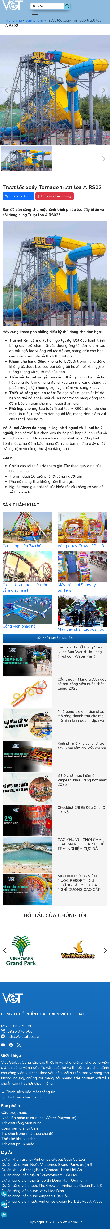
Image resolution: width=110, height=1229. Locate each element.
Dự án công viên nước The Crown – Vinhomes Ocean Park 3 (51, 1185)
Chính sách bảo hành (23, 1097)
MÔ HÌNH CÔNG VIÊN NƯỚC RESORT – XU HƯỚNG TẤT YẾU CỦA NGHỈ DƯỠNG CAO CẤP (79, 883)
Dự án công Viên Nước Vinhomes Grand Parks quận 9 (46, 1164)
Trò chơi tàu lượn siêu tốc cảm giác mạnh (25, 587)
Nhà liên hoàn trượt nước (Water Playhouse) (38, 1117)
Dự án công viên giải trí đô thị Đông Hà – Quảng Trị (44, 1180)
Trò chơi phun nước (17, 1144)
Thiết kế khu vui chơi (18, 1138)
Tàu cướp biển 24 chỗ (22, 546)
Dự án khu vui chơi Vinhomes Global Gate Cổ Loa (43, 1159)
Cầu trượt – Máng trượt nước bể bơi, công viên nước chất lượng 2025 (82, 684)
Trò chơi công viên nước (21, 1123)
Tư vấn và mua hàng (54, 196)
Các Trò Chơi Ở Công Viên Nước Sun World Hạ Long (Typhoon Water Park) (80, 652)
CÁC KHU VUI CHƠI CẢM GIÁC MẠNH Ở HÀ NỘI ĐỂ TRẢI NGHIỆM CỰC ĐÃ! (81, 844)
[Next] (104, 950)
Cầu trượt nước (14, 1112)
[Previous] (5, 950)
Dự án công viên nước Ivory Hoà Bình (32, 1190)
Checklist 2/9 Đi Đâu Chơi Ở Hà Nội (81, 810)
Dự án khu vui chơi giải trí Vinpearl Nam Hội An (41, 1169)
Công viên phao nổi (20, 626)
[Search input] (48, 6)
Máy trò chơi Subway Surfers (77, 587)
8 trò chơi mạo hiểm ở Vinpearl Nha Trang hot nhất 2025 (82, 780)
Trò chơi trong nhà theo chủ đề (27, 1133)
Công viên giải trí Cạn (19, 1128)
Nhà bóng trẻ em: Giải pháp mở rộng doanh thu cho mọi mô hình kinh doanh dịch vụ (81, 716)
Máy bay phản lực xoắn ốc (81, 629)
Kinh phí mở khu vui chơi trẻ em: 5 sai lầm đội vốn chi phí (82, 745)
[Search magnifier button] (67, 6)
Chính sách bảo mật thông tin (30, 1091)
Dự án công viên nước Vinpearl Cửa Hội (34, 1196)
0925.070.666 (18, 196)
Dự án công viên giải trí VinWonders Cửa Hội (39, 1175)
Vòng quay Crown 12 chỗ (81, 546)
